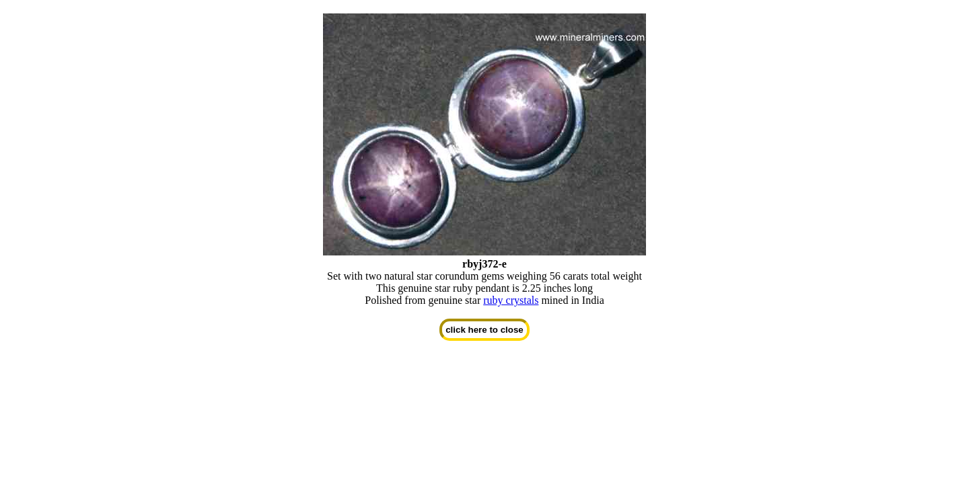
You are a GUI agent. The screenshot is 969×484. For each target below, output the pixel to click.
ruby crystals (510, 300)
